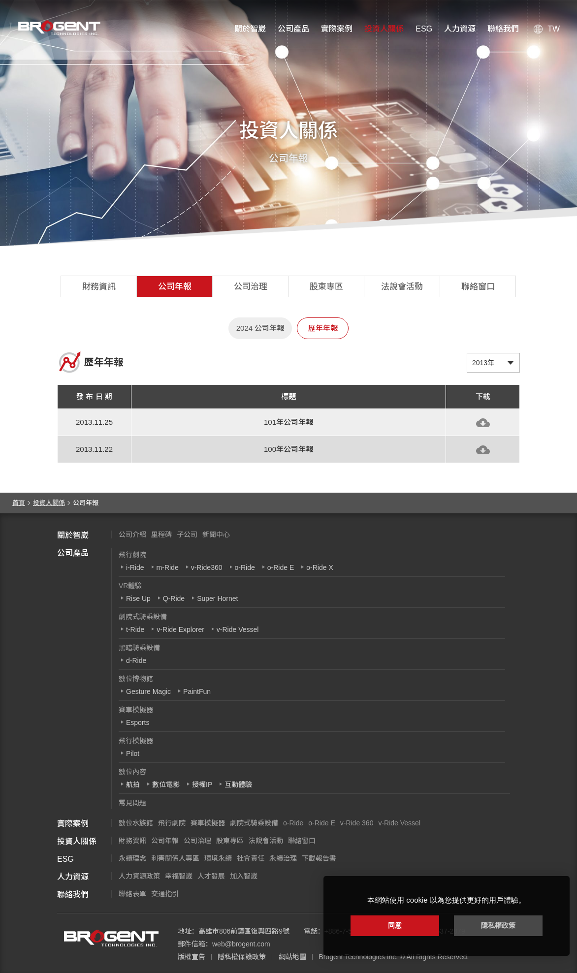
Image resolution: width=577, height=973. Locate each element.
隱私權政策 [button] (498, 925)
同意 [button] (395, 925)
